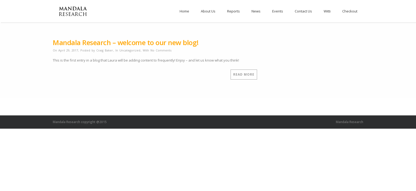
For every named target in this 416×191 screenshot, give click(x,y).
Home (184, 11)
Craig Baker (104, 50)
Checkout (349, 11)
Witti (327, 11)
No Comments (160, 50)
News (256, 11)
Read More (243, 74)
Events (277, 11)
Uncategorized (129, 50)
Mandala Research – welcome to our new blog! (126, 42)
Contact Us (303, 11)
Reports (233, 11)
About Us (208, 11)
